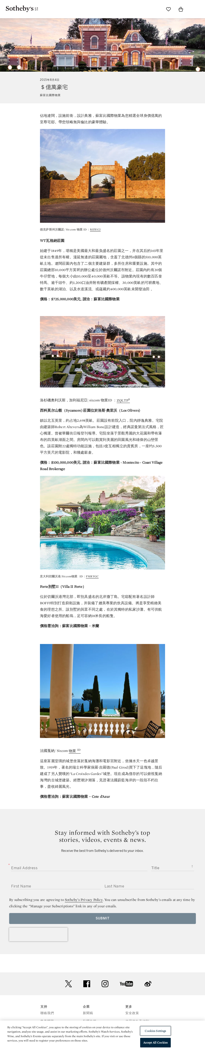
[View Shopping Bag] (181, 9)
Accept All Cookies (155, 1042)
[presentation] (38, 934)
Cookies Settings (155, 1031)
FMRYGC (92, 576)
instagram (105, 983)
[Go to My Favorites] (168, 9)
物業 (73, 750)
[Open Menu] (193, 9)
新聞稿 (88, 1013)
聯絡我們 (47, 1013)
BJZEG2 (95, 229)
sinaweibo (148, 984)
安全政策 (132, 1013)
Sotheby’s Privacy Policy (84, 899)
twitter (68, 983)
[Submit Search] (156, 9)
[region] (102, 1036)
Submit (103, 918)
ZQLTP (122, 400)
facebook (86, 983)
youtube (126, 984)
